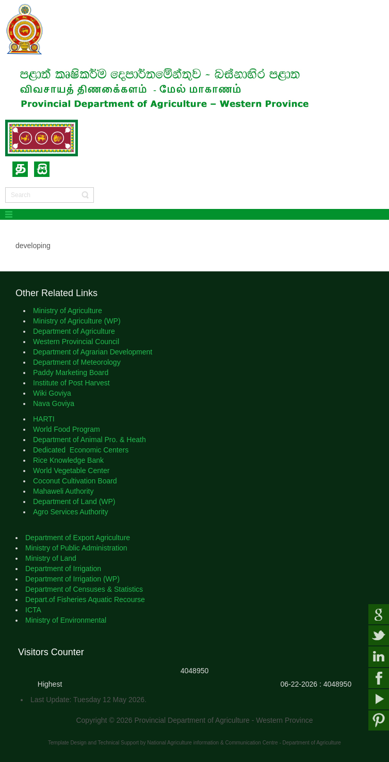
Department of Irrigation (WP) (72, 579)
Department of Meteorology (77, 362)
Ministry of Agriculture (67, 310)
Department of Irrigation (64, 568)
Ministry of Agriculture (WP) (77, 321)
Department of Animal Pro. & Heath (90, 439)
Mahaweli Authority (64, 491)
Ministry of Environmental (67, 620)
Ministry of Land (50, 558)
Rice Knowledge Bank (68, 460)
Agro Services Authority (71, 512)
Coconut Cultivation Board (76, 481)
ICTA (34, 610)
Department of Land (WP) (74, 501)
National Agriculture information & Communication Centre (212, 742)
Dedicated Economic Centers (80, 450)
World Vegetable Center (73, 470)
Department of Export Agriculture (78, 537)
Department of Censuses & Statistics (85, 589)
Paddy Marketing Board (70, 372)
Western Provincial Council (77, 341)
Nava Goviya (54, 403)
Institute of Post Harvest (71, 383)
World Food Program (67, 429)
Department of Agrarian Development (94, 352)
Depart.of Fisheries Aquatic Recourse (86, 599)
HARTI (45, 419)
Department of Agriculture (75, 331)
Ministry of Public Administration (77, 548)
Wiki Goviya (52, 393)
